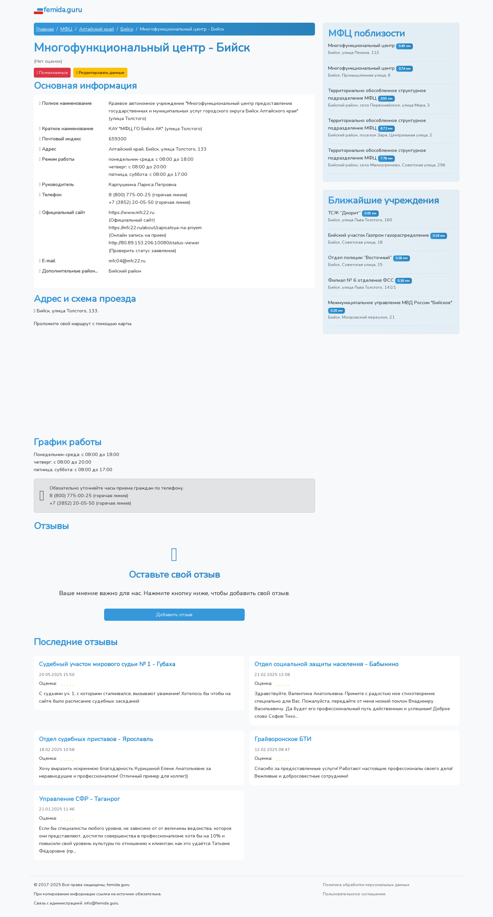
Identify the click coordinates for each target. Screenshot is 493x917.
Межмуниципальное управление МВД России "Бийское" (390, 302)
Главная (45, 29)
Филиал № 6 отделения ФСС (361, 280)
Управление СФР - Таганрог (79, 799)
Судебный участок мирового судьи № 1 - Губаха (107, 664)
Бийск (127, 29)
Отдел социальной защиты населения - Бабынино (326, 664)
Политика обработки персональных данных (366, 884)
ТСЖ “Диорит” (344, 212)
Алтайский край (96, 29)
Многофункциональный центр (361, 45)
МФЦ (66, 29)
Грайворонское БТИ (283, 739)
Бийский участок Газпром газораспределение (378, 235)
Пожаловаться (52, 72)
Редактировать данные (100, 72)
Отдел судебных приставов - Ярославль (96, 739)
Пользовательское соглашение (354, 894)
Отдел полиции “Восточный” (360, 257)
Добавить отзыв (174, 614)
